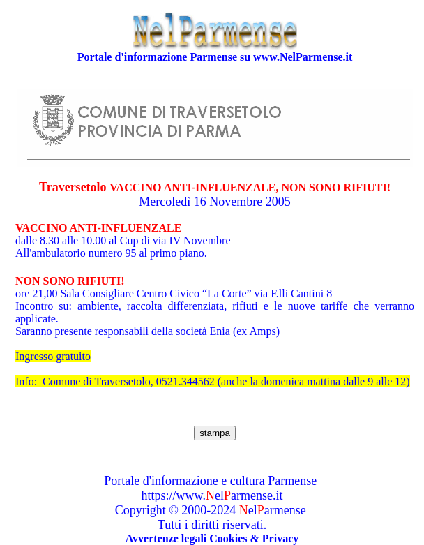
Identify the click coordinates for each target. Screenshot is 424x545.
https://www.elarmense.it (212, 495)
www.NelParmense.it (302, 57)
